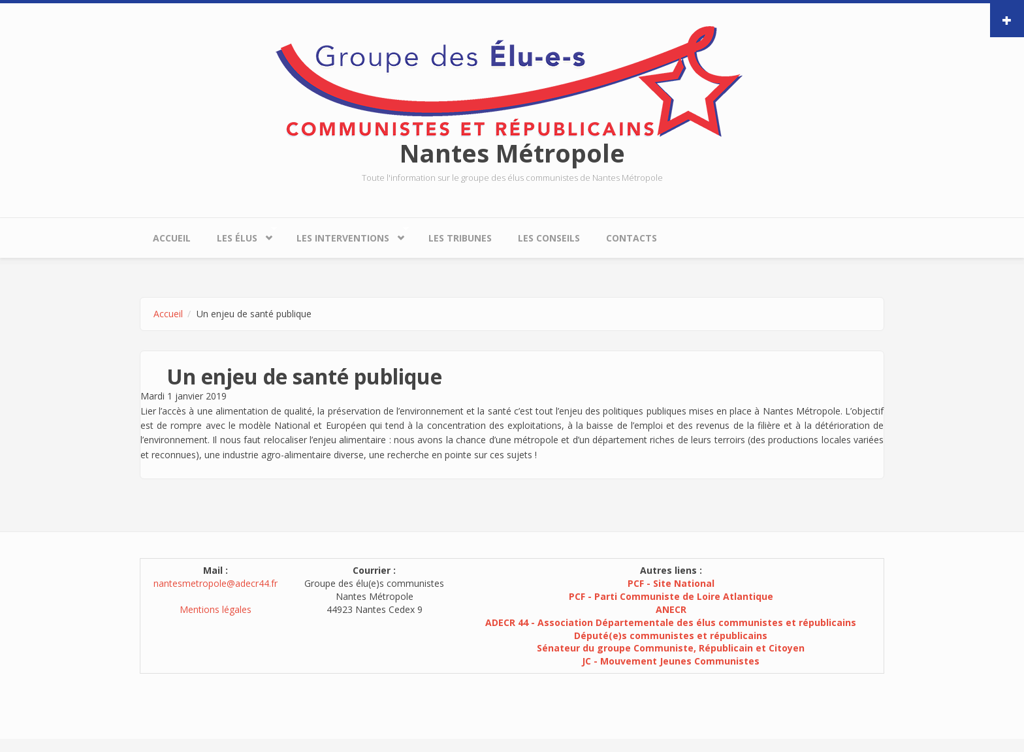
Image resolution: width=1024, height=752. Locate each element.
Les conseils (549, 238)
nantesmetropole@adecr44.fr (215, 583)
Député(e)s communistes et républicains (670, 635)
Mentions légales (215, 609)
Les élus (240, 234)
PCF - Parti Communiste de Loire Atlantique (671, 596)
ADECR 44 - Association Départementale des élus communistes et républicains (670, 622)
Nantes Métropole (512, 152)
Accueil (172, 238)
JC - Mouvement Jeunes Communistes (671, 661)
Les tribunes (460, 238)
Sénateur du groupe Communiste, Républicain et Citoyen (671, 648)
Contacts (631, 238)
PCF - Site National (671, 583)
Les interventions (346, 234)
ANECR (671, 609)
